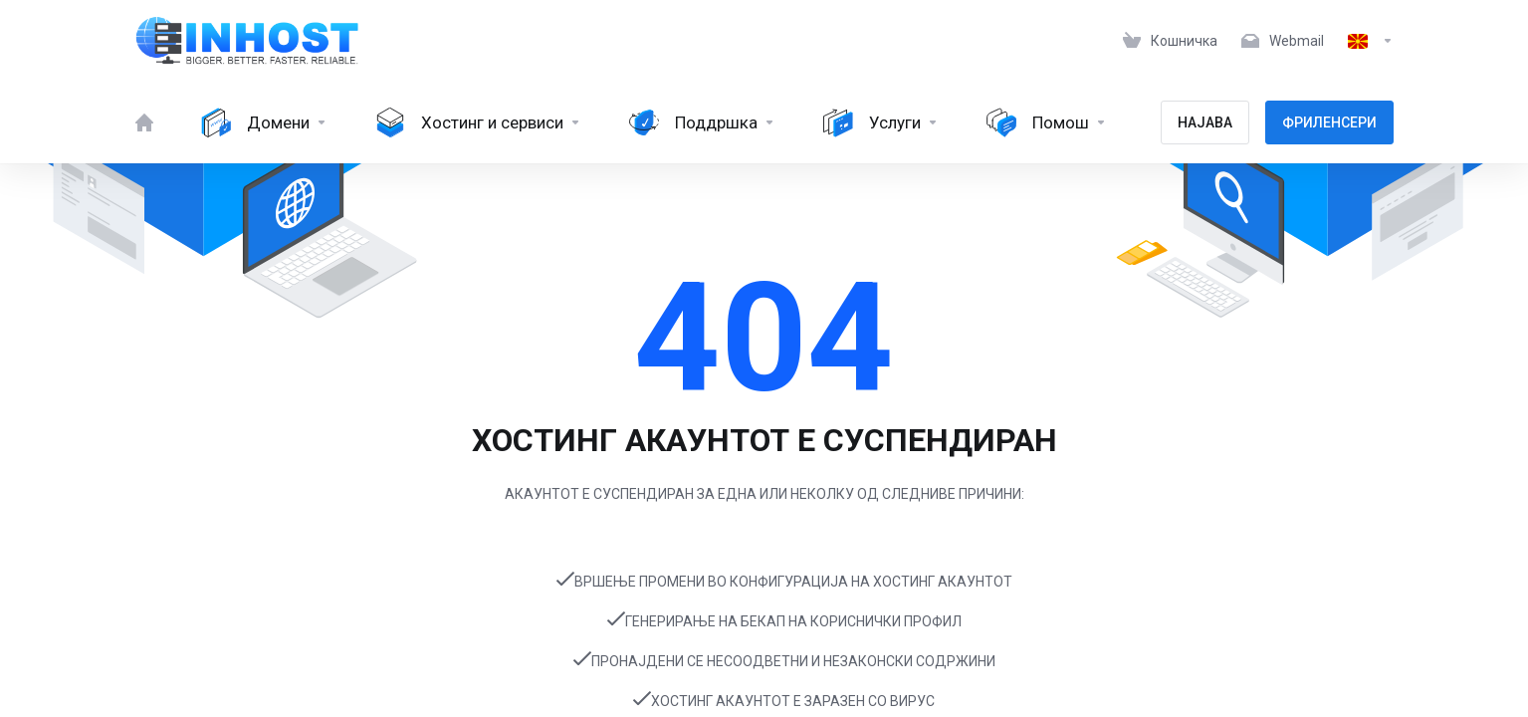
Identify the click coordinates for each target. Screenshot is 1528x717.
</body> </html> (764, 358)
